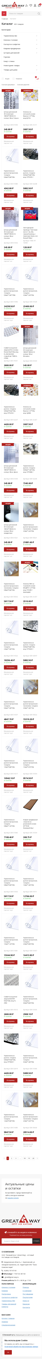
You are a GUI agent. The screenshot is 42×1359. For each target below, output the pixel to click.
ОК (8, 1352)
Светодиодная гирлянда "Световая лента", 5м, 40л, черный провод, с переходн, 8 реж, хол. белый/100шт (30, 233)
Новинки (19, 79)
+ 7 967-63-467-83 (13, 1274)
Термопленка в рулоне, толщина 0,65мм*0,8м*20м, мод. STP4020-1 (29, 646)
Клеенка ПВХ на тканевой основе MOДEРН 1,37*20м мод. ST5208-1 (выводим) (29, 588)
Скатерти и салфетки (9, 1297)
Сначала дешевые (8, 85)
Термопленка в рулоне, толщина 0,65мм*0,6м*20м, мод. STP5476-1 (10, 410)
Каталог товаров (8, 1318)
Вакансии (26, 1304)
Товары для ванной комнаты (9, 1305)
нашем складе (13, 1198)
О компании (27, 1291)
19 (29, 1158)
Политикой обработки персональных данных (21, 1347)
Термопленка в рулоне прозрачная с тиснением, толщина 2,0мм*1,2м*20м (30, 528)
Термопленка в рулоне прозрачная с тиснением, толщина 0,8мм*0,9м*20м (11, 587)
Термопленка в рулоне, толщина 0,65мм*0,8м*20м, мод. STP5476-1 (29, 174)
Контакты (26, 1307)
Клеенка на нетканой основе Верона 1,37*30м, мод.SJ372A (29, 115)
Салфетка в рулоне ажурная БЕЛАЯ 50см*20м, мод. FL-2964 (10, 1000)
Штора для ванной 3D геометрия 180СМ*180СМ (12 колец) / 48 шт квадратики (10, 529)
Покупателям (28, 1297)
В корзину (11, 136)
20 (33, 1158)
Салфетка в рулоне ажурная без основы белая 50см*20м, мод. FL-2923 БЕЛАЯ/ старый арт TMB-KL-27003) (11, 353)
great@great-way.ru (12, 1277)
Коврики (5, 1291)
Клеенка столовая (8, 1287)
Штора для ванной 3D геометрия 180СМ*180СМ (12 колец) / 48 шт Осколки (10, 234)
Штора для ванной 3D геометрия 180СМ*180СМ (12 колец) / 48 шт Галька (11, 115)
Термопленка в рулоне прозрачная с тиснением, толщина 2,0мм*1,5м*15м (30, 1118)
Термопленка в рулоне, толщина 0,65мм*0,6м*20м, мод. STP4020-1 (10, 1059)
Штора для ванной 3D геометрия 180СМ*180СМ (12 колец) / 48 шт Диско (11, 469)
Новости (26, 1301)
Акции (7, 79)
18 (24, 1158)
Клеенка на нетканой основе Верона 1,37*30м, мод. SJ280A (29, 410)
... (20, 1158)
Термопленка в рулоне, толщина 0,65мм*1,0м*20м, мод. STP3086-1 (29, 469)
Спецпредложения (8, 1325)
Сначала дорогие (23, 85)
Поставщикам (28, 1294)
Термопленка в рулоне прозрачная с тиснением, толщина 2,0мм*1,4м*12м (30, 705)
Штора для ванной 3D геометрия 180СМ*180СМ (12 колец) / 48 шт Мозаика (29, 352)
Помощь (26, 1287)
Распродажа (6, 1294)
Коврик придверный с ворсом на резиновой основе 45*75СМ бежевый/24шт (30, 824)
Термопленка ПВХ (8, 1301)
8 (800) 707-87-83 (10, 1271)
